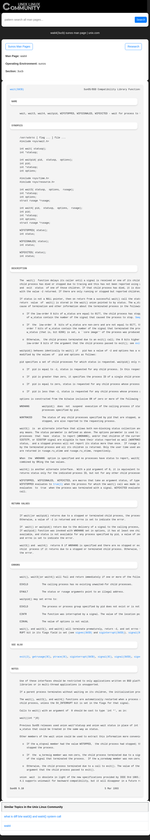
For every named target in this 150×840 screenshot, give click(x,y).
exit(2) (24, 657)
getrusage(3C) (41, 657)
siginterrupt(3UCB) (111, 632)
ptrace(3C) (60, 657)
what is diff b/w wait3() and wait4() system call (32, 816)
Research (133, 46)
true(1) (58, 484)
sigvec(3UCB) (83, 632)
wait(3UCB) (17, 89)
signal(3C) (105, 657)
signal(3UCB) (136, 632)
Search (141, 19)
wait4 (7, 825)
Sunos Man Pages (19, 46)
